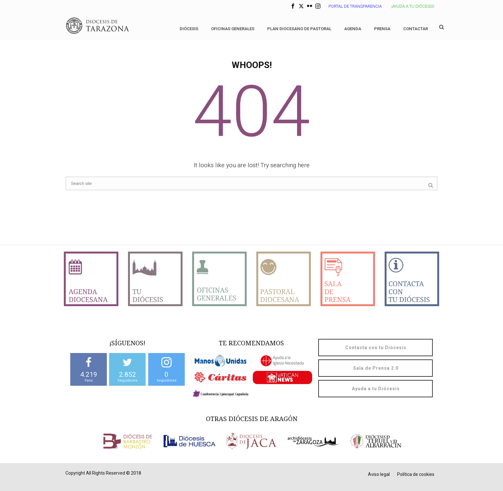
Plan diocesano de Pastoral (299, 28)
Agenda (352, 28)
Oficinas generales (232, 28)
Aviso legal (379, 474)
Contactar (415, 28)
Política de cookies (415, 474)
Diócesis (189, 28)
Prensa (382, 28)
